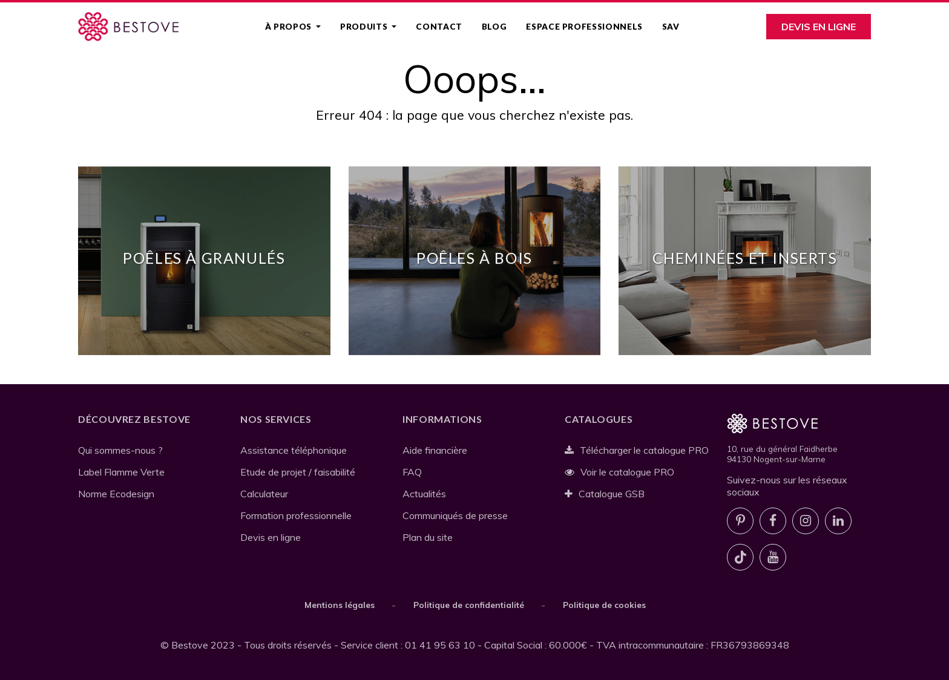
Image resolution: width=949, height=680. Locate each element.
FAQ (412, 472)
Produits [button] (365, 26)
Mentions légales (339, 605)
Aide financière (434, 450)
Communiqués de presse (455, 515)
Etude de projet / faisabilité (297, 472)
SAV (671, 26)
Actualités (424, 494)
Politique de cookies (604, 605)
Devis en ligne (818, 27)
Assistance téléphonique (293, 450)
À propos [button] (289, 26)
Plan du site (427, 537)
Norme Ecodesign (116, 494)
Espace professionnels (584, 26)
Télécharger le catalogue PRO (637, 450)
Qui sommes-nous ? (120, 450)
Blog (494, 26)
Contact (439, 26)
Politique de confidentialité (468, 605)
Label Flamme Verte (121, 472)
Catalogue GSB (605, 494)
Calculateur (264, 494)
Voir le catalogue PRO (619, 472)
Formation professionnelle (296, 515)
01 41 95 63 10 (440, 645)
